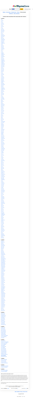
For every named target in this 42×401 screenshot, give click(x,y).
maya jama (2, 320)
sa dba (2, 187)
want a (2, 227)
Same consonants (16, 13)
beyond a (2, 252)
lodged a (2, 132)
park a (2, 161)
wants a (2, 225)
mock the (2, 150)
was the (2, 233)
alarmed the (3, 245)
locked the (2, 129)
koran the (2, 285)
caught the (2, 54)
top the (2, 221)
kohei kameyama (3, 350)
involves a (2, 281)
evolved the (3, 271)
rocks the (2, 184)
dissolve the (3, 265)
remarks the (3, 294)
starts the (2, 207)
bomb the (2, 40)
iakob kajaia (3, 345)
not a (2, 156)
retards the (3, 302)
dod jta (2, 82)
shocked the (3, 190)
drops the (2, 91)
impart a (2, 276)
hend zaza (2, 274)
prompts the (3, 174)
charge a (2, 62)
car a (2, 50)
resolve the (3, 299)
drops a (2, 90)
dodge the (2, 81)
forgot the (2, 273)
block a (2, 37)
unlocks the (3, 305)
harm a (2, 109)
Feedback (18, 391)
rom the (2, 186)
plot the (2, 170)
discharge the (3, 261)
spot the (2, 205)
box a (2, 44)
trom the (2, 223)
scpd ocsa (2, 189)
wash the (2, 231)
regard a (2, 291)
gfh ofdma (2, 99)
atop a (2, 249)
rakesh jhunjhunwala (4, 335)
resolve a (2, 298)
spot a (2, 204)
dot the (2, 86)
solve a (2, 199)
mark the (2, 142)
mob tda (2, 147)
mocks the (2, 149)
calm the (2, 46)
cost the (2, 76)
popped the (3, 171)
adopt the (2, 244)
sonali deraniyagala (4, 371)
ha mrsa (2, 111)
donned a (2, 83)
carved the (2, 48)
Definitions (11, 13)
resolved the (3, 295)
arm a (2, 25)
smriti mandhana (3, 336)
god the (2, 101)
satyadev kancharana (4, 362)
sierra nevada (3, 355)
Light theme (19, 396)
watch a (2, 236)
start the (2, 209)
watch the (2, 237)
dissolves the (3, 264)
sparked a (2, 202)
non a (2, 153)
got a (2, 102)
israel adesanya (3, 346)
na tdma (2, 152)
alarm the (2, 246)
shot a (2, 193)
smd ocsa (2, 196)
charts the (2, 66)
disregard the (3, 316)
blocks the (2, 36)
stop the (2, 217)
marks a (2, 139)
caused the (2, 56)
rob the (2, 181)
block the (2, 38)
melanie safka (3, 333)
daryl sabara (3, 328)
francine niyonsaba (4, 343)
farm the (2, 94)
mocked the (3, 148)
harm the (2, 110)
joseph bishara (3, 332)
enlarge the (3, 267)
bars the (2, 31)
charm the (2, 65)
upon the (2, 309)
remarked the (3, 293)
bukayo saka (3, 327)
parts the (2, 165)
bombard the (3, 254)
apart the (2, 247)
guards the (2, 104)
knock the (2, 122)
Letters (8, 388)
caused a (2, 55)
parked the (2, 160)
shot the (2, 194)
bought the (3, 43)
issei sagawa (3, 347)
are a (2, 21)
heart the (2, 113)
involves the (3, 282)
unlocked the (3, 304)
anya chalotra (3, 340)
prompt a (2, 175)
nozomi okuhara (3, 361)
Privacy (21, 391)
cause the (2, 58)
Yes (26, 388)
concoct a (2, 255)
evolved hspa (3, 270)
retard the (2, 303)
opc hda (2, 159)
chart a (2, 67)
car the (2, 52)
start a (2, 208)
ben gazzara (3, 314)
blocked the (3, 35)
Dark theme (23, 396)
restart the (2, 301)
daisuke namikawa (4, 359)
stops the (2, 215)
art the (2, 28)
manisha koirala (3, 360)
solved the (2, 197)
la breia (2, 127)
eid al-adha (2, 317)
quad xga (2, 178)
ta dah (2, 218)
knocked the (3, 121)
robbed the (3, 179)
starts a (2, 206)
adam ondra (3, 313)
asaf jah (2, 248)
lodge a (2, 133)
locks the (2, 130)
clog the (2, 71)
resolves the (3, 296)
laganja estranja (3, 353)
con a (2, 72)
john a (2, 118)
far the (2, 96)
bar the (2, 34)
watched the (3, 235)
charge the (2, 63)
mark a (2, 141)
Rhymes (4, 12)
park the (2, 162)
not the (2, 157)
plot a (2, 169)
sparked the (3, 203)
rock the (2, 185)
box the (2, 45)
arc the (2, 20)
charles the (2, 64)
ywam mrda (3, 310)
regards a (2, 289)
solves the (2, 198)
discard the (2, 257)
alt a (1, 19)
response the (3, 300)
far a (2, 95)
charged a (2, 59)
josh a (2, 120)
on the (2, 158)
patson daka (3, 321)
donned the (3, 84)
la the (2, 128)
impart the (2, 277)
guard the (2, 105)
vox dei (2, 224)
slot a (2, 195)
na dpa (2, 151)
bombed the (3, 39)
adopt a (2, 243)
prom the (2, 177)
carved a (2, 47)
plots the (2, 168)
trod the (2, 222)
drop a (2, 92)
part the (2, 167)
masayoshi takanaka (4, 367)
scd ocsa (2, 188)
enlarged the (3, 266)
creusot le (2, 77)
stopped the (3, 214)
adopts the (2, 242)
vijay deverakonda (4, 356)
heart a (2, 112)
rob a (2, 180)
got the (2, 103)
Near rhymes (8, 12)
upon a (2, 308)
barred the (2, 30)
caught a (2, 53)
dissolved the (3, 263)
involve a (2, 283)
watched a (2, 234)
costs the (2, 74)
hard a (2, 106)
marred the (3, 143)
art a (2, 27)
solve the (2, 200)
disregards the (3, 315)
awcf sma (2, 29)
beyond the (3, 253)
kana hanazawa (3, 348)
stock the (2, 212)
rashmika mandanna (4, 354)
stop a (2, 216)
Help (15, 391)
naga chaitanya (3, 334)
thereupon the (3, 324)
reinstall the (3, 322)
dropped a (2, 87)
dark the (2, 78)
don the (2, 85)
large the (2, 124)
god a (2, 100)
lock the (2, 131)
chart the (2, 68)
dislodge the (3, 262)
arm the (2, 26)
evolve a (2, 272)
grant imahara (3, 329)
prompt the (3, 176)
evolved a (2, 268)
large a (2, 123)
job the (2, 115)
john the (2, 119)
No (17, 388)
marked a (2, 137)
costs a (2, 73)
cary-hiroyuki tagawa (4, 370)
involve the (2, 284)
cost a (2, 75)
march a (2, 134)
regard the (2, 292)
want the (2, 228)
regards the (3, 290)
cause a (2, 57)
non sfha (2, 155)
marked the (3, 138)
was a (2, 232)
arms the (2, 24)
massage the (3, 286)
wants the (2, 226)
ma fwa (2, 146)
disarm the (2, 256)
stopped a (2, 213)
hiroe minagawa (3, 344)
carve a (2, 49)
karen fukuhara (3, 349)
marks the (2, 140)
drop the (2, 93)
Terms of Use (25, 391)
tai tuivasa (2, 337)
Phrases (18, 12)
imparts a (2, 275)
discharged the (3, 258)
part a (2, 166)
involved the (3, 280)
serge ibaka (3, 323)
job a (2, 114)
